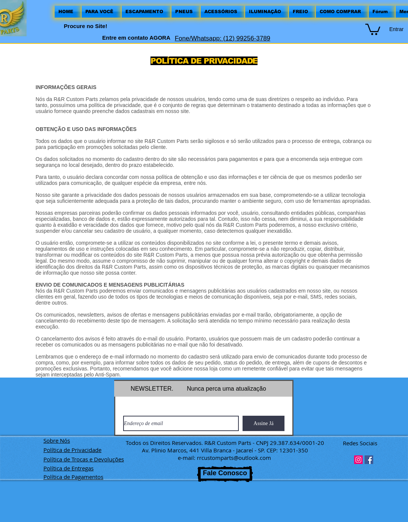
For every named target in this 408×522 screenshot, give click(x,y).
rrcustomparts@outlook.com (234, 457)
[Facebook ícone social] (369, 459)
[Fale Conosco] (225, 474)
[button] (372, 28)
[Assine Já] (263, 423)
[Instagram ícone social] (358, 459)
